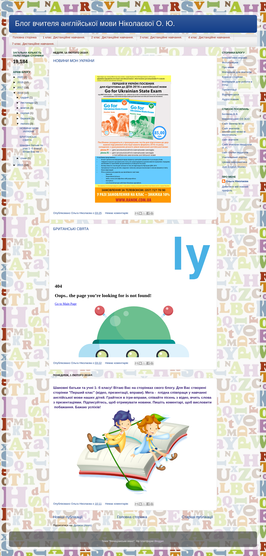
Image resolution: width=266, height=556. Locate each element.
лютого (25, 123)
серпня (25, 113)
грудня (24, 97)
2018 (20, 82)
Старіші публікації (197, 517)
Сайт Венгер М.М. (233, 123)
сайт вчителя (230, 139)
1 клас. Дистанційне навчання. (64, 37)
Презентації (229, 89)
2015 (20, 165)
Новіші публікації (68, 517)
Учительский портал (234, 157)
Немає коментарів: (117, 213)
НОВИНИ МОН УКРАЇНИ (73, 61)
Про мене (228, 67)
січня (23, 158)
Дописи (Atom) (83, 525)
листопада (27, 102)
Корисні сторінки (232, 76)
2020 (20, 77)
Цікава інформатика (234, 162)
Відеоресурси (230, 94)
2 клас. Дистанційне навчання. (112, 37)
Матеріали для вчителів (237, 72)
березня (25, 118)
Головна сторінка (25, 37)
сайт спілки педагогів (235, 152)
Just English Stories (234, 166)
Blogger (159, 541)
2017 (20, 87)
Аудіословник (230, 99)
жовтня (25, 107)
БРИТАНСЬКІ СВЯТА (71, 229)
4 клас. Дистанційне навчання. (209, 37)
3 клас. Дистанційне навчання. (161, 37)
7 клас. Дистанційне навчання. (33, 43)
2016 (20, 92)
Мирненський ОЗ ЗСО (236, 118)
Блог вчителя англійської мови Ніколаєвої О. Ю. (95, 23)
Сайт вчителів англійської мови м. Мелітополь (234, 131)
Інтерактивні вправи (234, 57)
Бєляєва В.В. (230, 114)
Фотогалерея (230, 62)
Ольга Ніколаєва (237, 181)
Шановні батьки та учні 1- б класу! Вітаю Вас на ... (31, 148)
